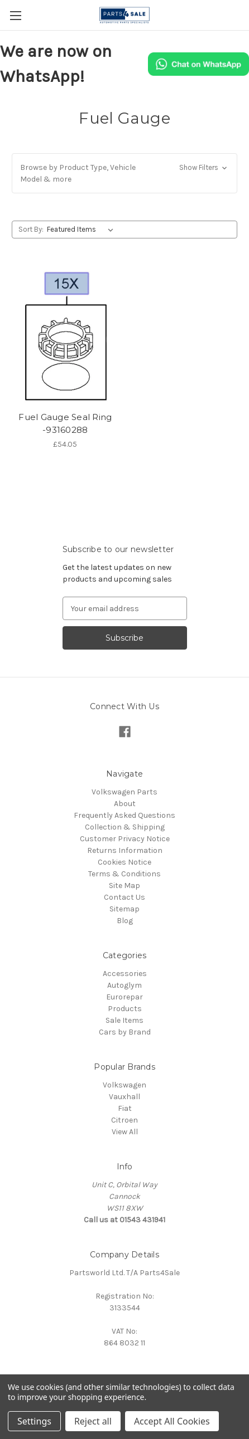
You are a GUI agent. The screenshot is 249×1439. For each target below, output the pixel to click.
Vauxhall (124, 1096)
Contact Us (124, 897)
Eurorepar (124, 997)
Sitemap (124, 909)
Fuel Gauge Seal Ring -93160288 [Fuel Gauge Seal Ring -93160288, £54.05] (65, 423)
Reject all (93, 1421)
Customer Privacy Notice (125, 838)
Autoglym (124, 985)
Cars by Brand (125, 1032)
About (125, 803)
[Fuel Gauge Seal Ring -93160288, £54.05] (65, 335)
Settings (34, 1421)
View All (125, 1131)
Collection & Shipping (125, 827)
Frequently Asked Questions (124, 815)
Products (125, 1008)
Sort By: (31, 229)
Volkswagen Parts (124, 792)
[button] (124, 173)
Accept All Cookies (172, 1421)
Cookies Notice (124, 862)
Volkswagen (124, 1085)
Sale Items (124, 1020)
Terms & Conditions (124, 874)
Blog (125, 920)
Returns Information (124, 850)
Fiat (125, 1108)
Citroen (124, 1120)
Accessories (125, 973)
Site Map (124, 885)
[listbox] (82, 229)
